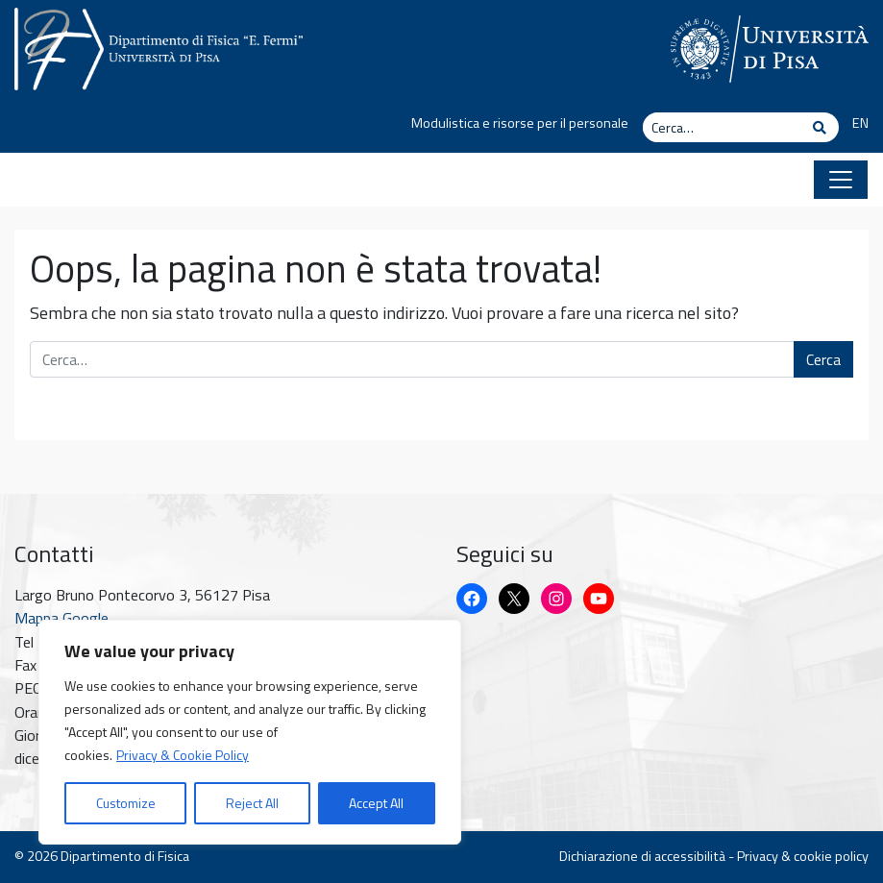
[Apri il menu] (841, 179)
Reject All (252, 803)
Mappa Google (61, 617)
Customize (126, 803)
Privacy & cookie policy (803, 856)
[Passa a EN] (854, 124)
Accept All (376, 803)
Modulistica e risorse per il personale (519, 123)
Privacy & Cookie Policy (182, 755)
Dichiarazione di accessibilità (642, 856)
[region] (249, 732)
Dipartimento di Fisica (125, 856)
